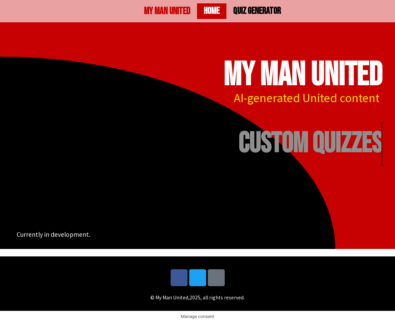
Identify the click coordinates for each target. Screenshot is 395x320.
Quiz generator (257, 11)
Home (212, 11)
